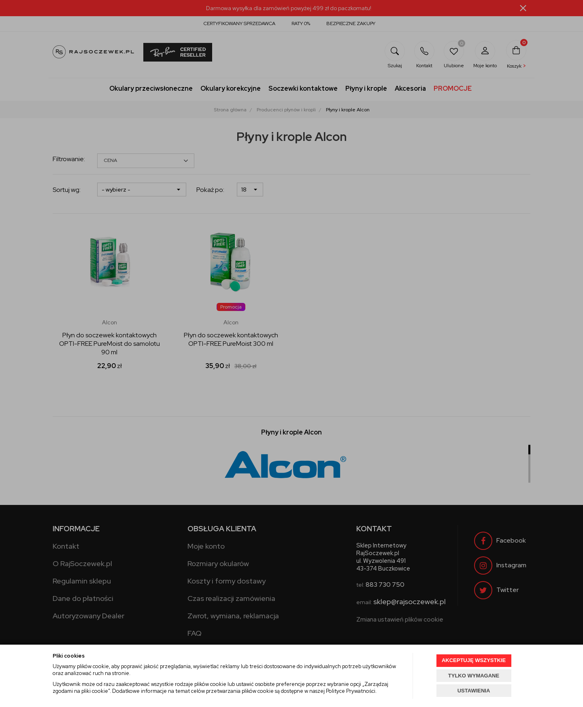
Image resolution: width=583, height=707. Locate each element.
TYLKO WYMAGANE (473, 676)
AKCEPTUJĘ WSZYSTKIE (474, 660)
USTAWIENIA (473, 691)
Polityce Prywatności (350, 691)
